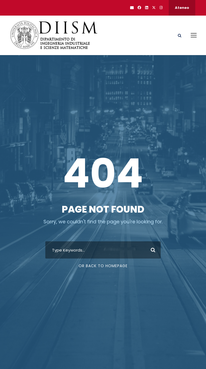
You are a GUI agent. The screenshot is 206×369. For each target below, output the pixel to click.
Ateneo (182, 7)
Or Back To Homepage (103, 265)
